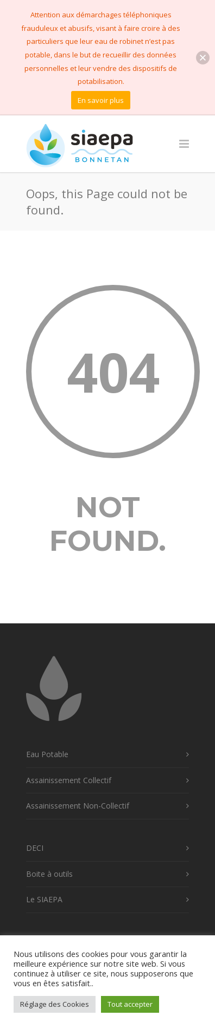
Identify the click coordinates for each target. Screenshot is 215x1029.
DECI (34, 848)
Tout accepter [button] (130, 1004)
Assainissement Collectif (68, 780)
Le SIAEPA (44, 899)
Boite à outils (49, 874)
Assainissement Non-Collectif (77, 805)
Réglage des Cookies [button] (54, 1004)
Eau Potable (47, 754)
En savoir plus (101, 100)
